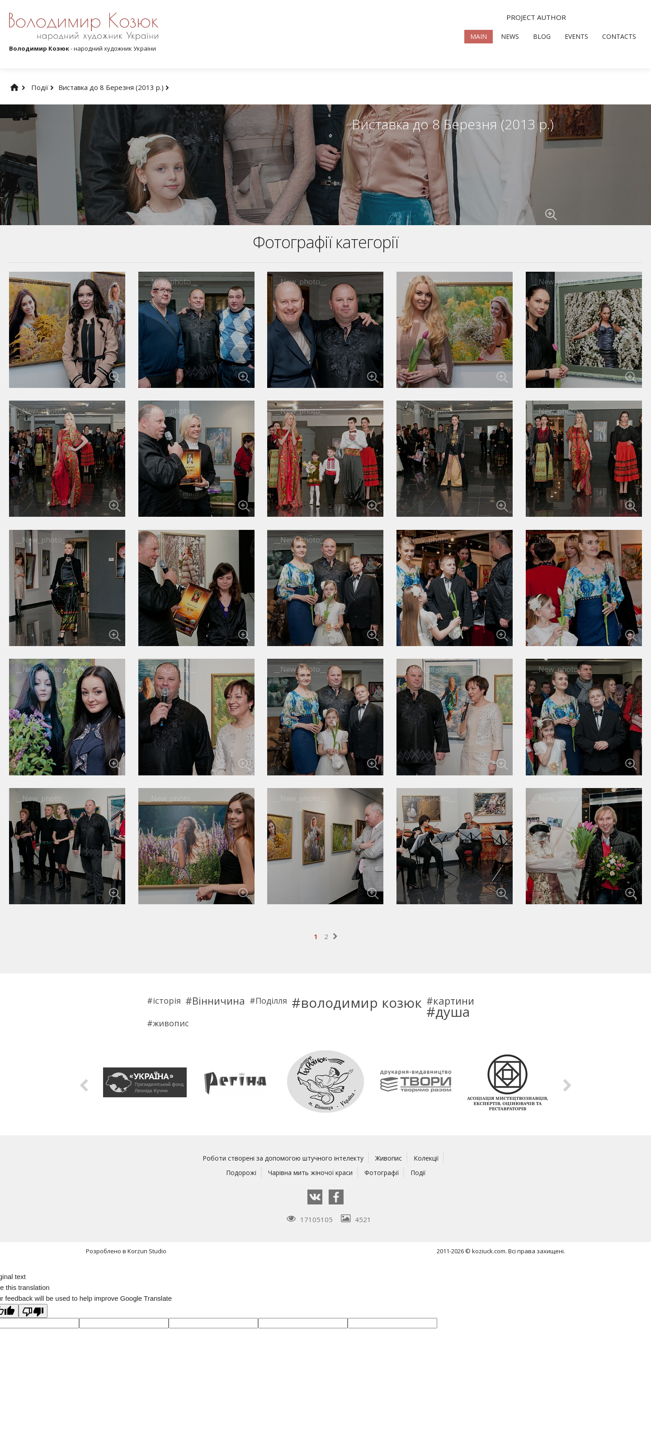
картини (453, 1000)
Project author (536, 17)
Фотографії (383, 1172)
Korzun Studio (146, 1251)
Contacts (619, 36)
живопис (171, 1023)
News (510, 36)
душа (452, 1012)
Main (478, 36)
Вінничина (218, 1000)
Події (42, 87)
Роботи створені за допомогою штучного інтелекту (281, 1157)
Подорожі (237, 1172)
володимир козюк (361, 1003)
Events (576, 36)
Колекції (431, 1157)
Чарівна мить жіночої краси (309, 1172)
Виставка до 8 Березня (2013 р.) (113, 87)
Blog (542, 36)
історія (167, 1000)
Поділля (271, 1000)
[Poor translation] (33, 1311)
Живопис (391, 1157)
